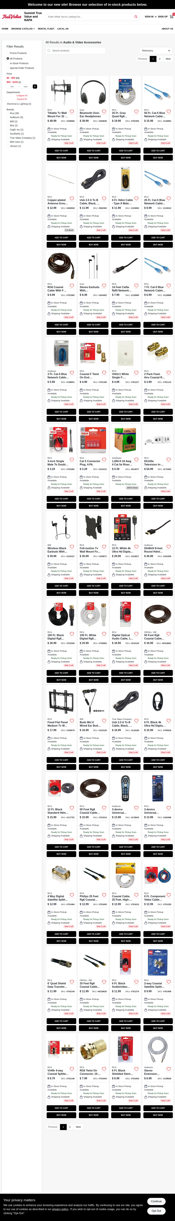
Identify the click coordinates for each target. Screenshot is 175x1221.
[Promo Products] (8, 53)
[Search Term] (92, 16)
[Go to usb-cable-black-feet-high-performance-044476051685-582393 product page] (93, 206)
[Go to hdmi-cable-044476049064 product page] (61, 815)
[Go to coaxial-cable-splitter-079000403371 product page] (61, 1076)
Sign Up (163, 16)
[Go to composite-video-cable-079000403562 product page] (125, 989)
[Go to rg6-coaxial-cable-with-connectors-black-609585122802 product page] (93, 902)
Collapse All (22, 95)
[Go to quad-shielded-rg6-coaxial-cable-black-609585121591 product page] (61, 989)
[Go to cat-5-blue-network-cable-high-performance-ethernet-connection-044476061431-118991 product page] (157, 119)
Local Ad (63, 28)
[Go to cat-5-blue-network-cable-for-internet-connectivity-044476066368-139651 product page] (61, 380)
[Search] (136, 16)
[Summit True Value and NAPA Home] (12, 17)
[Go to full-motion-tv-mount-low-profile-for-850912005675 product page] (93, 554)
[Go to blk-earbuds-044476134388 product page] (61, 554)
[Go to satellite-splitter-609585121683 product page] (157, 989)
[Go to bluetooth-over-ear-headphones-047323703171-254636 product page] (93, 119)
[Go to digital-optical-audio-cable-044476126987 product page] (125, 641)
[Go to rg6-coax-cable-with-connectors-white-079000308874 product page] (93, 641)
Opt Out (156, 1210)
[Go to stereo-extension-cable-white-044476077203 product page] (157, 1076)
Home (5, 28)
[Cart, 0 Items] (171, 16)
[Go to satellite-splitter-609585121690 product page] (61, 902)
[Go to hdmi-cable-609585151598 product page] (125, 206)
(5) (16, 117)
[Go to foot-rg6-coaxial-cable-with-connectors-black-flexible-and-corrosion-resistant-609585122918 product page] (157, 641)
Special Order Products (22, 68)
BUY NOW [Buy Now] (61, 158)
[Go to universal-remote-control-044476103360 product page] (125, 815)
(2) (13, 121)
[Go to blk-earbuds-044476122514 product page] (93, 728)
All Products (16, 58)
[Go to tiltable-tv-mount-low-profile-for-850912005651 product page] (61, 119)
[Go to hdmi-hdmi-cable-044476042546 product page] (157, 728)
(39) (14, 113)
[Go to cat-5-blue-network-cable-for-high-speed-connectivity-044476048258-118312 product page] (157, 206)
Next (168, 58)
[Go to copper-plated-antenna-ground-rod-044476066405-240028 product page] (61, 206)
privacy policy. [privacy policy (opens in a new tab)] (60, 1209)
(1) (17, 133)
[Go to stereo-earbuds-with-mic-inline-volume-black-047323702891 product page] (93, 293)
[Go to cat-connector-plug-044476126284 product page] (93, 467)
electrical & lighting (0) (19, 104)
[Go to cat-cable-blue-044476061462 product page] (125, 293)
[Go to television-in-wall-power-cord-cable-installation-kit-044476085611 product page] (157, 467)
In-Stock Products (19, 63)
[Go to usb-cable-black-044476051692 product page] (125, 728)
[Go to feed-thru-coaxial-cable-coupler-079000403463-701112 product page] (157, 380)
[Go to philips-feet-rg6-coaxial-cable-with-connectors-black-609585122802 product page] (93, 989)
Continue (156, 1201)
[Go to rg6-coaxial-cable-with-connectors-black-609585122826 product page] (61, 293)
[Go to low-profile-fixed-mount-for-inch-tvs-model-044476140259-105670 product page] (61, 728)
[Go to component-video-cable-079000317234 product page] (157, 902)
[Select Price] (35, 86)
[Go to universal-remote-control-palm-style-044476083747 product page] (157, 815)
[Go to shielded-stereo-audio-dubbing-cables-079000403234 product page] (125, 1076)
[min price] (12, 86)
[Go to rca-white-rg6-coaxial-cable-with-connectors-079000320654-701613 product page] (125, 902)
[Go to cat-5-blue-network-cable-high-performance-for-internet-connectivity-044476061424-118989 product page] (157, 293)
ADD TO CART (61, 151)
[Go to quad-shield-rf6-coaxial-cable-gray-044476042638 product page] (125, 119)
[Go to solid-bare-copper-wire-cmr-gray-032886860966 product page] (125, 467)
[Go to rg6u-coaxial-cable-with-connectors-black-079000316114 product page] (61, 641)
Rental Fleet (46, 28)
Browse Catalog (22, 28)
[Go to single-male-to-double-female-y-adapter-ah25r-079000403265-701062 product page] (61, 467)
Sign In (149, 16)
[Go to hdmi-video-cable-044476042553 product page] (125, 554)
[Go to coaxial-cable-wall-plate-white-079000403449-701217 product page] (125, 380)
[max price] (25, 86)
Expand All (22, 99)
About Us (167, 28)
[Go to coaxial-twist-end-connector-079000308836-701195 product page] (93, 380)
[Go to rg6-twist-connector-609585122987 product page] (93, 1076)
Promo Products (18, 53)
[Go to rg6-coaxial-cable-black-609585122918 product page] (93, 815)
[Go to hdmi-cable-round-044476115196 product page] (157, 554)
